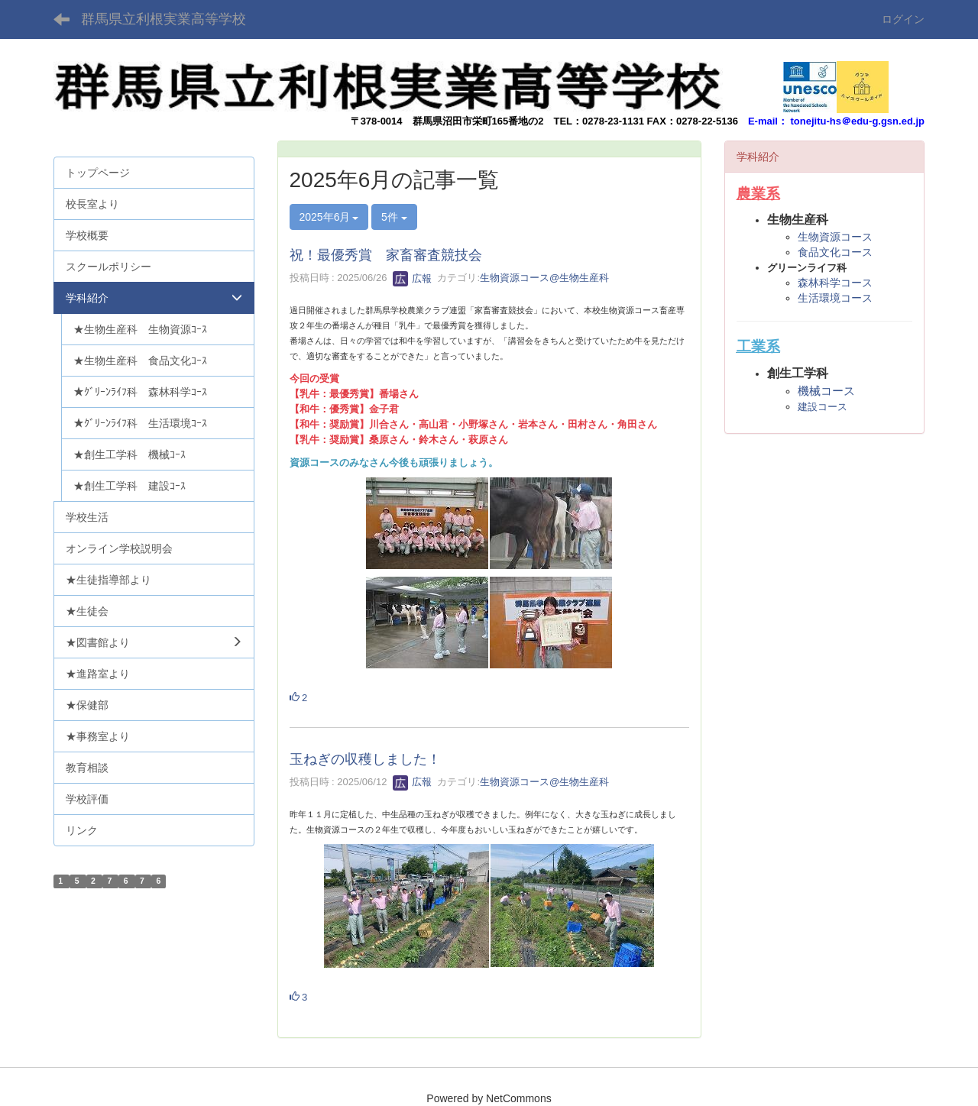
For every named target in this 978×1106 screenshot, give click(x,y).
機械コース (826, 390)
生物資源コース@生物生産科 (544, 278)
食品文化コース (835, 252)
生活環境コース (835, 298)
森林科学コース (835, 282)
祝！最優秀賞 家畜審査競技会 (386, 255)
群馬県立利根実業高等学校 (163, 19)
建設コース (822, 406)
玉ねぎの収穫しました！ (365, 759)
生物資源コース (835, 237)
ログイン (903, 19)
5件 (394, 217)
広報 (412, 278)
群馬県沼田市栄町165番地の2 (478, 121)
